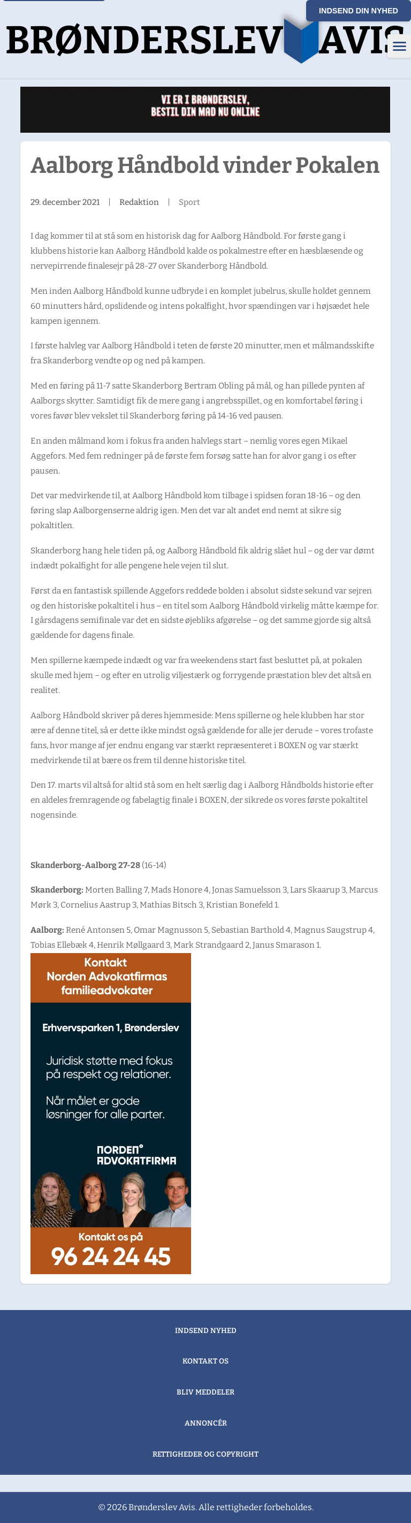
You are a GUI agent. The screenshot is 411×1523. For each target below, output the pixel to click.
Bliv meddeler (205, 1392)
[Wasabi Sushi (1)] (205, 109)
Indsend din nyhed (358, 10)
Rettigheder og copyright (205, 1454)
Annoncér (206, 1423)
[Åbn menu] (399, 46)
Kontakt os (205, 1361)
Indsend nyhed (206, 1330)
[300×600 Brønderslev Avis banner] (111, 1113)
